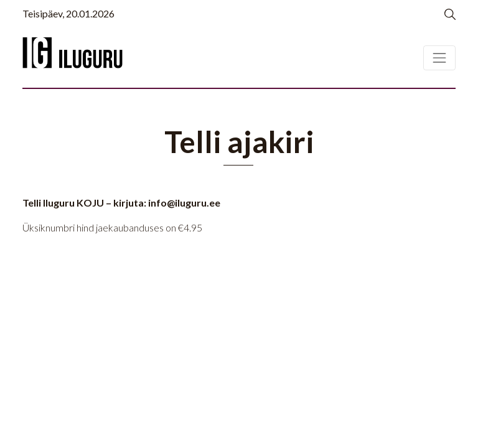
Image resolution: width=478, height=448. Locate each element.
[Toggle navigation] (439, 57)
